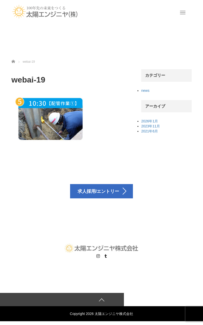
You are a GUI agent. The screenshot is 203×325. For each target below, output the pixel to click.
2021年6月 (149, 131)
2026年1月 (149, 121)
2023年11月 (150, 126)
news (145, 91)
